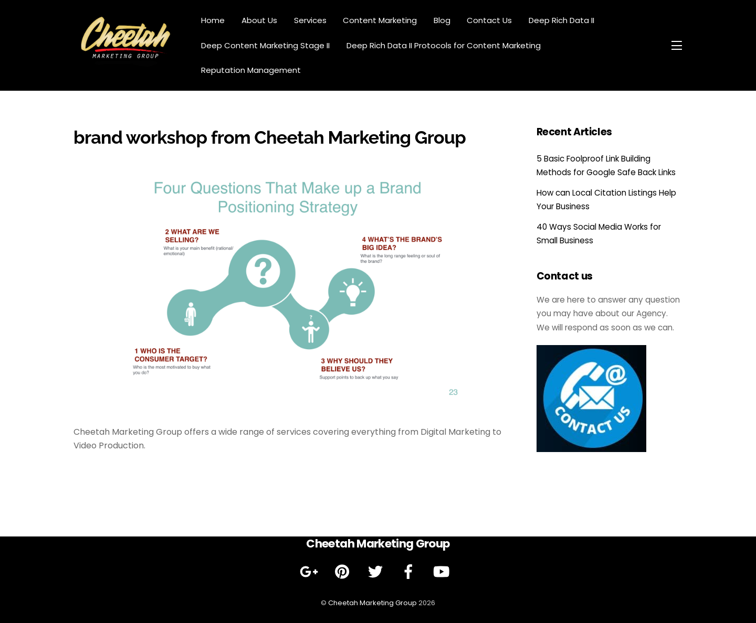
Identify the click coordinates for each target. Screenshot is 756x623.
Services (310, 20)
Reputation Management (251, 70)
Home (213, 20)
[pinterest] (344, 571)
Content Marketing (380, 20)
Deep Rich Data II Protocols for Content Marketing (443, 45)
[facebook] (410, 571)
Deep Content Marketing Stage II (265, 45)
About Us (259, 20)
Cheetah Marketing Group (372, 603)
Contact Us (489, 20)
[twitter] (377, 571)
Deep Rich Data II (561, 20)
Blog (442, 20)
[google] (311, 571)
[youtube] (443, 571)
